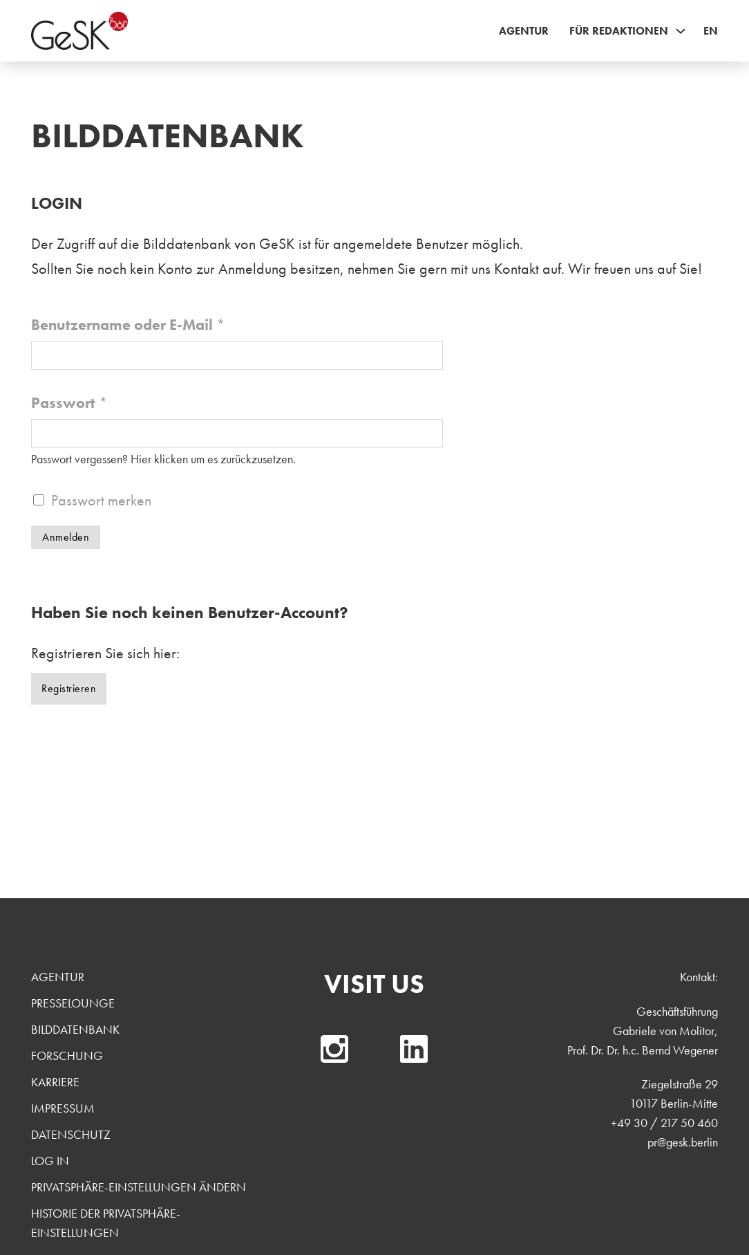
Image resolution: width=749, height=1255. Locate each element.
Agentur (524, 31)
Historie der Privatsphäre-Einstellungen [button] (105, 1222)
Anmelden (65, 537)
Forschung (67, 1055)
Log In (50, 1161)
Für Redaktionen (618, 31)
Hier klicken (159, 459)
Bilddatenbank (75, 1029)
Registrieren (68, 688)
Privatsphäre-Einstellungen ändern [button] (138, 1187)
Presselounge (73, 1003)
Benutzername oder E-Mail (128, 325)
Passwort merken (101, 500)
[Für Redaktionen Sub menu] (680, 31)
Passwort (69, 403)
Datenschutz (71, 1134)
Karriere (55, 1082)
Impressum (63, 1108)
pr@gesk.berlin (682, 1142)
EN (710, 31)
